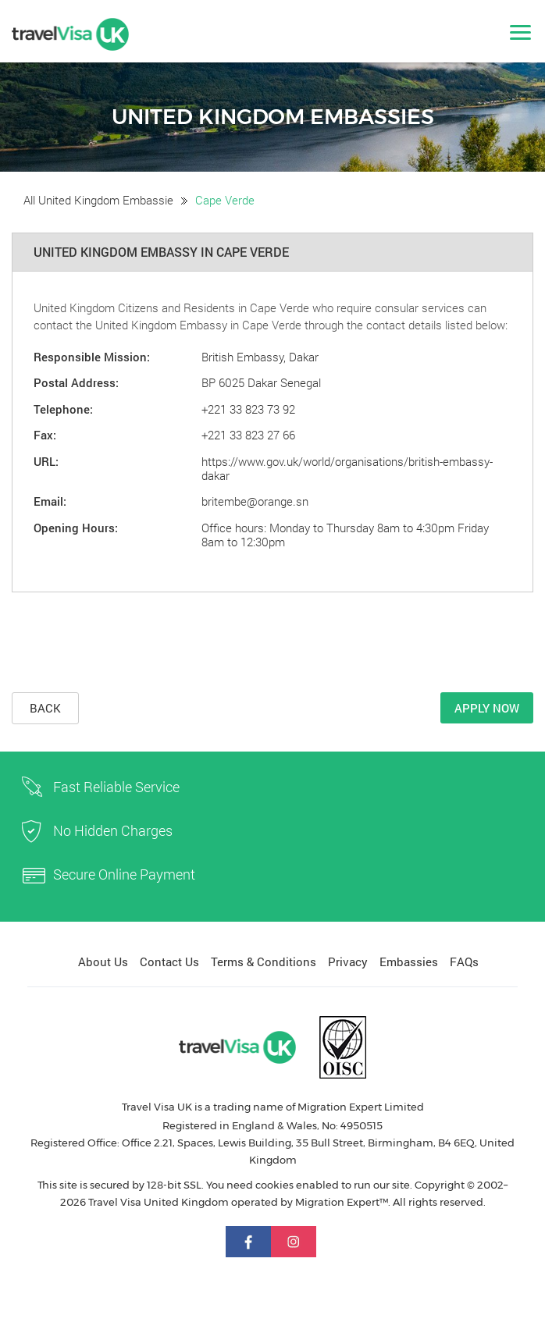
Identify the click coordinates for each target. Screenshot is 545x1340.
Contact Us (169, 961)
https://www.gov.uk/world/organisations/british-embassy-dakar (347, 468)
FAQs (464, 961)
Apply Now (486, 708)
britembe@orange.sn (254, 501)
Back (45, 708)
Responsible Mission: (92, 357)
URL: (46, 461)
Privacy (348, 961)
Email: (50, 501)
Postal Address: (76, 382)
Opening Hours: (76, 528)
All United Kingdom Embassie (98, 200)
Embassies (408, 961)
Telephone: (63, 409)
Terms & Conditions (263, 961)
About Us (103, 961)
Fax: (45, 435)
